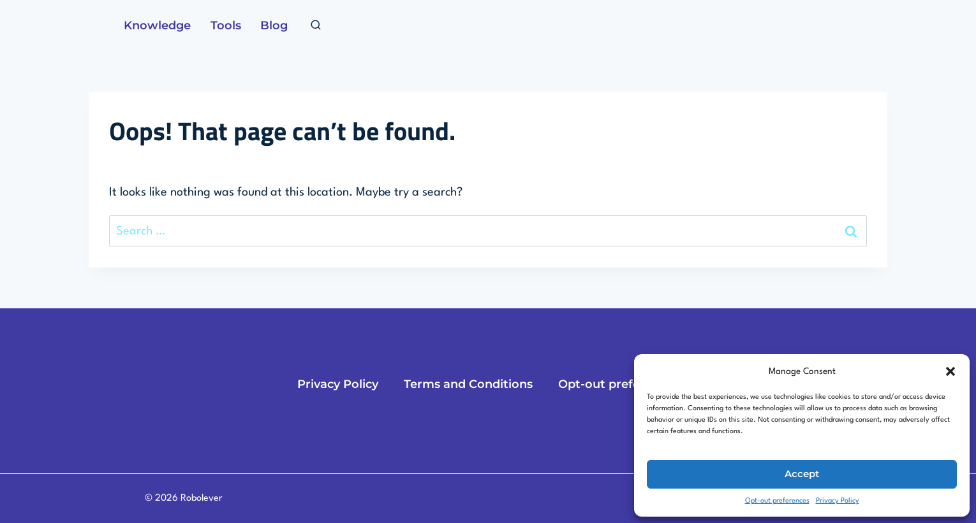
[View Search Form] (315, 25)
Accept (802, 474)
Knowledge (157, 25)
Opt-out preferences (777, 501)
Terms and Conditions (468, 384)
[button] (950, 371)
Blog (274, 25)
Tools (226, 25)
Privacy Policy (837, 501)
